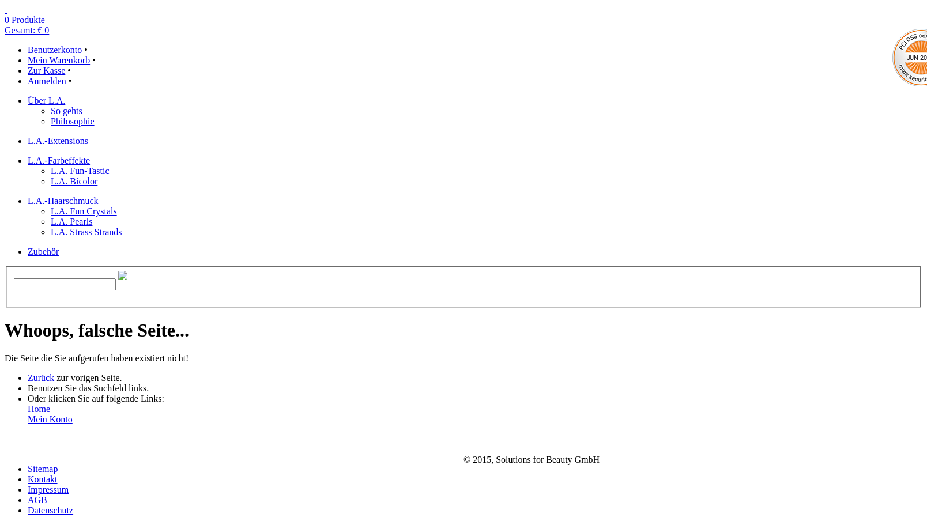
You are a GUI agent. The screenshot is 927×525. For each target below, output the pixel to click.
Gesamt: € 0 (27, 30)
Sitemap (43, 469)
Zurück (41, 378)
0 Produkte (25, 20)
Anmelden (47, 81)
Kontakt (43, 479)
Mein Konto (50, 419)
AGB (37, 500)
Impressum (48, 489)
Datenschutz (50, 510)
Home (39, 409)
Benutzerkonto (55, 50)
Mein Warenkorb (59, 60)
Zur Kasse (46, 70)
